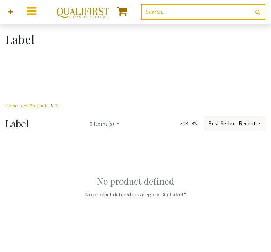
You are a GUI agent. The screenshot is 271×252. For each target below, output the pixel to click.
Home (11, 106)
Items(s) (102, 123)
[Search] (258, 12)
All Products (36, 106)
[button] (11, 12)
